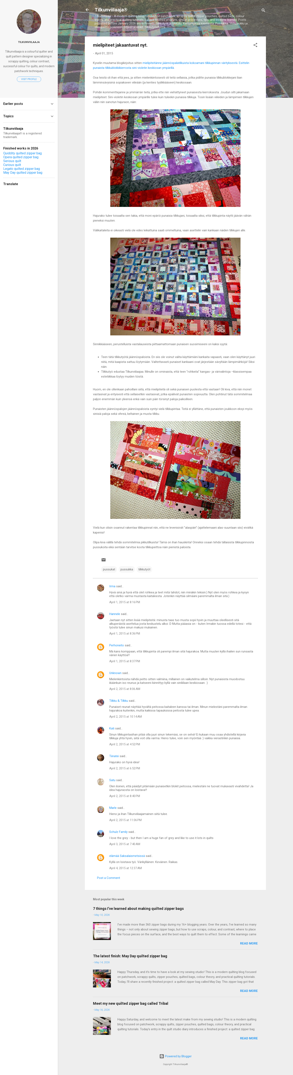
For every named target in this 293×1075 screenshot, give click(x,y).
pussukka (126, 569)
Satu (112, 780)
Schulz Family (118, 832)
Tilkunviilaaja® (111, 10)
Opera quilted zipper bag (20, 157)
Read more (249, 943)
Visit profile (29, 79)
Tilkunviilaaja (29, 42)
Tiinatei (114, 756)
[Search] (263, 11)
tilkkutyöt (144, 569)
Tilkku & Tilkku (118, 701)
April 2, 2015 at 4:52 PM (124, 744)
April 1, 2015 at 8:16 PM (124, 602)
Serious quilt (12, 161)
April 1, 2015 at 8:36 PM (124, 633)
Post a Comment (108, 878)
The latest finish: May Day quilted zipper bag (130, 956)
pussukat (109, 569)
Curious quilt (12, 165)
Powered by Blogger (175, 1056)
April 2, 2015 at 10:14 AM (125, 716)
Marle (113, 808)
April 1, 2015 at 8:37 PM (124, 661)
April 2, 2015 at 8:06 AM (124, 689)
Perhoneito (116, 645)
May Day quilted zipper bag (22, 173)
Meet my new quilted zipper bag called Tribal (130, 1003)
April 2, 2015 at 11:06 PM (125, 820)
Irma (112, 586)
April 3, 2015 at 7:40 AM (124, 844)
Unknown (115, 673)
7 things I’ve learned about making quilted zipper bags (138, 908)
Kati (111, 728)
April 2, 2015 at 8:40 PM (124, 796)
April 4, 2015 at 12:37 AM (125, 868)
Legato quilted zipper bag (21, 169)
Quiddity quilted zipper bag (22, 153)
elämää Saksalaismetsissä (127, 856)
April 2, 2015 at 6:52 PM (124, 768)
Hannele (114, 614)
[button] (255, 46)
